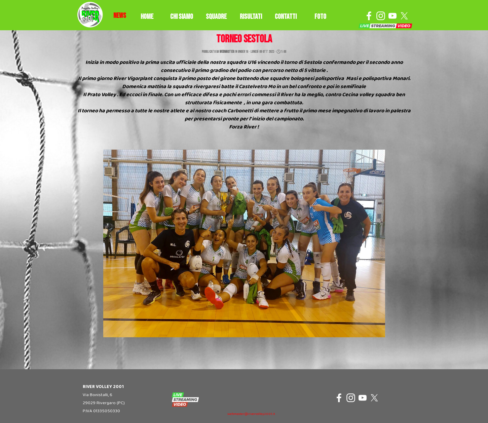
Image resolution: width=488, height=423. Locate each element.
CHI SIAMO (181, 16)
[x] (404, 16)
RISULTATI (251, 16)
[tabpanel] (120, 15)
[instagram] (381, 16)
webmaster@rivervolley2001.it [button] (251, 414)
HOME (147, 16)
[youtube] (392, 16)
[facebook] (369, 16)
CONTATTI (286, 16)
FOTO (320, 16)
